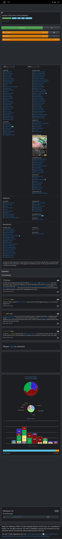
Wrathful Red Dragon (39, 118)
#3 (58, 313)
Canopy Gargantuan (9, 230)
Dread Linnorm (8, 234)
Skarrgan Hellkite (38, 211)
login (12, 346)
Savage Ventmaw (8, 250)
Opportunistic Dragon (9, 247)
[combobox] (9, 66)
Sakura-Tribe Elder (38, 98)
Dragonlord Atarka (9, 232)
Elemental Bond (38, 164)
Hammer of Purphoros (21, 286)
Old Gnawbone (37, 95)
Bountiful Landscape (9, 202)
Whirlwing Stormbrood (39, 116)
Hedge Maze (7, 88)
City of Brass (7, 76)
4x (3, 99)
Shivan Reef (7, 109)
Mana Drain (7, 130)
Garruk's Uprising (38, 169)
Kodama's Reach (38, 182)
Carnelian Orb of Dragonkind (41, 123)
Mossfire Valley (8, 96)
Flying (19, 18)
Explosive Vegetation (39, 179)
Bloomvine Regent (9, 229)
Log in (58, 2)
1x (3, 72)
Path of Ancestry (8, 101)
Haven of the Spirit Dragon (11, 86)
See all (56, 511)
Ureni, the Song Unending (40, 114)
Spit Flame (36, 229)
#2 (58, 299)
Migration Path (37, 184)
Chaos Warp (7, 125)
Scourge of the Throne (39, 101)
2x (3, 91)
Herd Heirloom (37, 126)
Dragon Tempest (38, 162)
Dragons (14, 18)
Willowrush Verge (8, 118)
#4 (58, 331)
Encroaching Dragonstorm (40, 165)
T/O (8, 2)
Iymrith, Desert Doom (39, 206)
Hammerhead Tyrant (39, 86)
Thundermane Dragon (39, 111)
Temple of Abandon (9, 214)
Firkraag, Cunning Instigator (11, 235)
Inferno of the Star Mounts (11, 244)
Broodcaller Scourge (39, 76)
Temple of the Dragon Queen (11, 217)
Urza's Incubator (38, 131)
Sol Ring (36, 130)
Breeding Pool (8, 72)
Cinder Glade (7, 75)
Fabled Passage (8, 81)
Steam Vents (7, 111)
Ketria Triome (7, 95)
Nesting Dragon (38, 207)
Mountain (6, 99)
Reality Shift (7, 133)
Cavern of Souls (8, 73)
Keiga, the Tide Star (9, 245)
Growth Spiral (8, 128)
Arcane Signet (37, 121)
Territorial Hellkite (38, 108)
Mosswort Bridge (8, 98)
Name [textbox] (29, 66)
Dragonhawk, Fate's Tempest (41, 80)
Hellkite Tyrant (8, 242)
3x (3, 85)
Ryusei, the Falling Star (10, 249)
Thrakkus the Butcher (9, 253)
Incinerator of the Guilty (40, 90)
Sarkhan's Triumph (38, 219)
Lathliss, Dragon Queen (40, 91)
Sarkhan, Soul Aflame (39, 99)
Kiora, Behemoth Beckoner (41, 193)
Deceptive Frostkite (39, 78)
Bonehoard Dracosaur (39, 75)
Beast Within (7, 123)
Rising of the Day (32, 286)
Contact (29, 534)
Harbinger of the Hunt (10, 239)
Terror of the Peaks (39, 109)
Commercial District (9, 80)
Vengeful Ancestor (9, 257)
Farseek (36, 181)
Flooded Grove (8, 83)
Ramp (23, 18)
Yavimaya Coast (8, 119)
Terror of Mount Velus (9, 252)
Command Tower (8, 78)
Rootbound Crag (8, 106)
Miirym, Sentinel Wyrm (39, 93)
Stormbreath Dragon (39, 103)
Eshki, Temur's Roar (39, 83)
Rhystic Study (37, 215)
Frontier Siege (37, 167)
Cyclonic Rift (7, 126)
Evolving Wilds (8, 204)
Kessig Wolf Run (8, 211)
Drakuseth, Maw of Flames (41, 81)
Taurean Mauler (38, 106)
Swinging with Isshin (31, 333)
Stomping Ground (9, 113)
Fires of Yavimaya (41, 286)
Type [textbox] (5, 66)
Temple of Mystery (9, 216)
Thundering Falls (8, 116)
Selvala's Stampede (39, 233)
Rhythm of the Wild (39, 170)
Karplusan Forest (8, 93)
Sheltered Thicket (8, 108)
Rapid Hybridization (9, 131)
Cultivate (36, 178)
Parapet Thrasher (38, 96)
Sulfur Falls (7, 114)
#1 (58, 280)
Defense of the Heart (39, 161)
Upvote (22, 28)
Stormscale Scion (38, 104)
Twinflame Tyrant (38, 113)
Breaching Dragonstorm (40, 159)
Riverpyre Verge (8, 103)
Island (6, 91)
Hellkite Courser (38, 88)
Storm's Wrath (37, 189)
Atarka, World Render (39, 73)
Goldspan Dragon (38, 85)
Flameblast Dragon (9, 237)
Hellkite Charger (8, 240)
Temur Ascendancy (39, 172)
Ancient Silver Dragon (39, 72)
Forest (6, 85)
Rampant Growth (38, 187)
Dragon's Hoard (38, 125)
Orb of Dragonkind (38, 128)
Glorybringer (37, 204)
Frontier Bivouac (8, 207)
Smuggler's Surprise (9, 135)
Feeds (35, 534)
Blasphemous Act (38, 176)
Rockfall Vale (7, 104)
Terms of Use (47, 534)
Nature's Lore (37, 186)
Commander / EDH (7, 18)
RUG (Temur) (29, 18)
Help (39, 534)
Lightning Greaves (10, 287)
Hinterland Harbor (9, 90)
